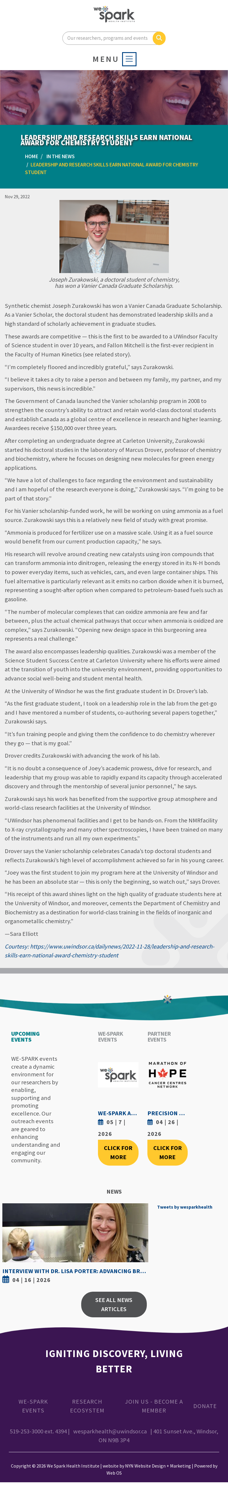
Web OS (114, 1473)
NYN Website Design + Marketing (158, 1466)
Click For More (118, 1152)
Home (31, 156)
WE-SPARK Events (33, 1406)
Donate (205, 1406)
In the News (60, 156)
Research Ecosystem (87, 1406)
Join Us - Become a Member (154, 1406)
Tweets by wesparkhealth (184, 1207)
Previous (8, 1245)
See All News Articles (113, 1304)
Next (142, 1245)
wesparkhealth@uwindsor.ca (110, 1431)
